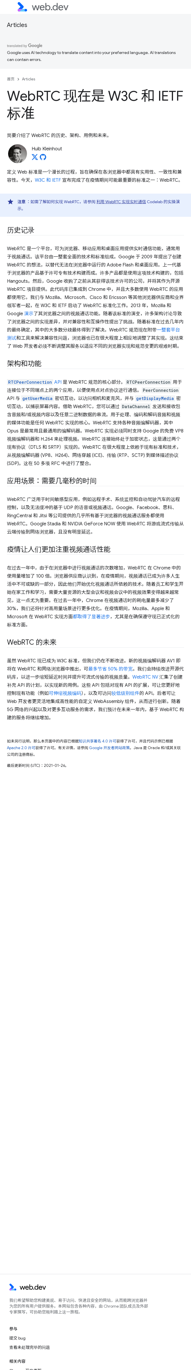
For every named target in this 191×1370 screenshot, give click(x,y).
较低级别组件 (125, 693)
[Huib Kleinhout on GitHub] (43, 159)
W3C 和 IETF (48, 180)
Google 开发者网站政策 (109, 747)
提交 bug (17, 1338)
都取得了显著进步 (91, 617)
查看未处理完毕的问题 (29, 1347)
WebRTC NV (145, 677)
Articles (17, 25)
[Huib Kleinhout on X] (35, 159)
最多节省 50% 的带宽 (110, 669)
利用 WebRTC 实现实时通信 (121, 201)
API (34, 382)
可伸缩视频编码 (65, 693)
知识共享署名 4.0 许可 (97, 741)
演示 (28, 314)
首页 (11, 79)
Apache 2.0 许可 (21, 747)
